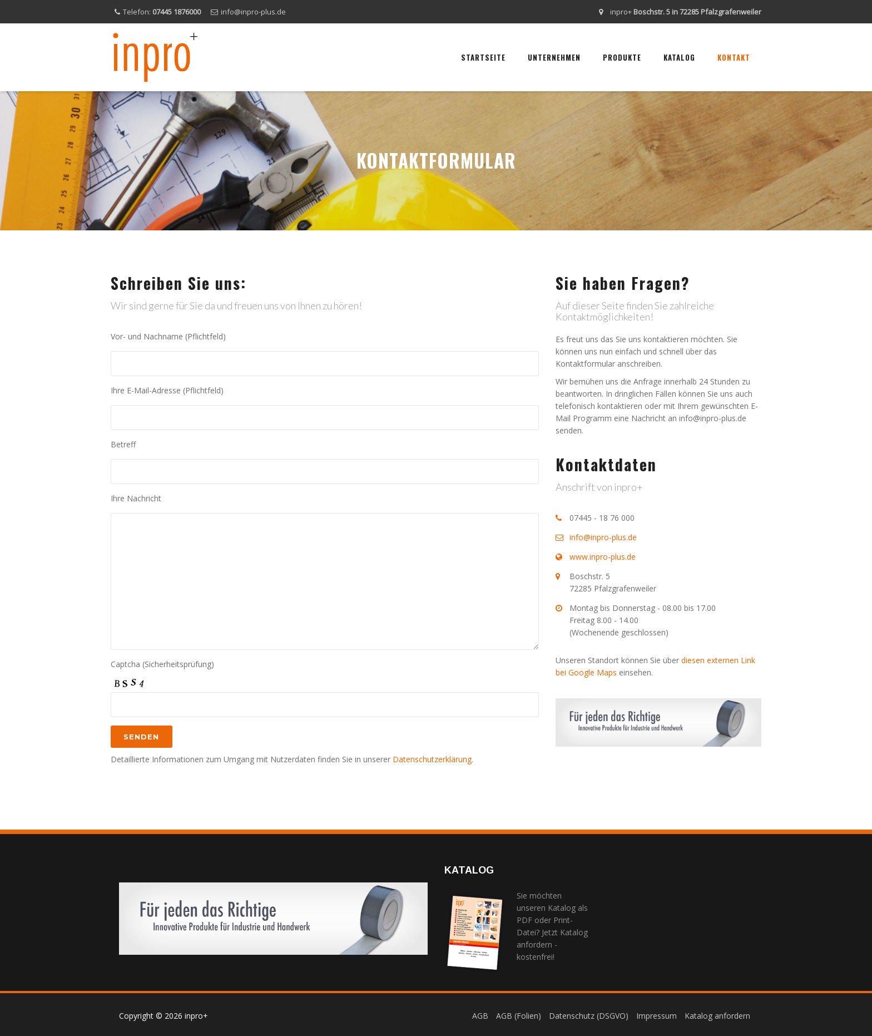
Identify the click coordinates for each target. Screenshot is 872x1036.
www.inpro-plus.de (602, 556)
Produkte (622, 57)
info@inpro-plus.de (253, 12)
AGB (480, 1015)
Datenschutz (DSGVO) (588, 1015)
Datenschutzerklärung (432, 759)
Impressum (656, 1015)
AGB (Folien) (518, 1015)
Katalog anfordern (717, 1015)
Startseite (483, 57)
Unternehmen (554, 57)
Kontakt (733, 57)
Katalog (679, 57)
